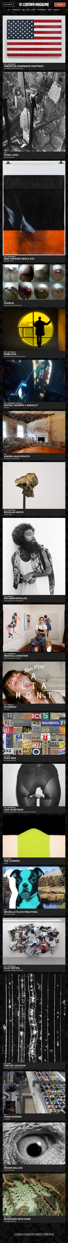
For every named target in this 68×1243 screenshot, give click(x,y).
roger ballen (13, 1168)
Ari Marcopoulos (15, 598)
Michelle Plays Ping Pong (21, 912)
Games (33, 9)
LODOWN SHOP (29, 1234)
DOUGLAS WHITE (14, 512)
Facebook (44, 1234)
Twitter (50, 1234)
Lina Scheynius (13, 809)
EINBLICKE (10, 354)
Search (18, 1234)
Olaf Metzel (12, 968)
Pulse (60, 4)
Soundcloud (52, 1234)
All (9, 9)
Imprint (38, 1234)
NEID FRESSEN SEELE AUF (19, 258)
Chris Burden (13, 1116)
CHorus (9, 303)
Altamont (10, 707)
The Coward (12, 861)
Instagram (47, 1234)
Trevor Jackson (15, 1065)
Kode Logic (11, 155)
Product (57, 9)
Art (23, 9)
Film (27, 9)
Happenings (41, 9)
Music (50, 9)
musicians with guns (17, 1219)
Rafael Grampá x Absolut (21, 405)
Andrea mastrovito (17, 456)
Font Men (10, 758)
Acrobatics (16, 9)
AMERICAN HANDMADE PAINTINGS (23, 66)
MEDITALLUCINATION (16, 655)
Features (8, 4)
